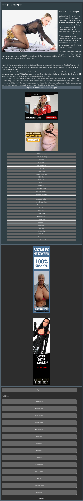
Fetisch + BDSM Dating (41, 157)
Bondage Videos (41, 171)
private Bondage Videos (41, 194)
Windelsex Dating (41, 234)
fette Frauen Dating (39, 485)
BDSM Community (41, 154)
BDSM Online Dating (41, 165)
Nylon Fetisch (41, 211)
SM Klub (41, 183)
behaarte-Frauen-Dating (41, 240)
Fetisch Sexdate (39, 422)
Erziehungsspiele (41, 205)
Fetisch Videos (41, 213)
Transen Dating (41, 231)
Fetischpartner (39, 401)
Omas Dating (41, 222)
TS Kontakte (41, 228)
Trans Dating (39, 443)
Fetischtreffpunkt (41, 216)
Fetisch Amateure (39, 471)
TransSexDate (41, 225)
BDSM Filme (41, 177)
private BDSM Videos (41, 191)
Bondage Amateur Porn (41, 174)
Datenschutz (41, 498)
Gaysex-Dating (41, 237)
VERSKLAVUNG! (39, 415)
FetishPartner (41, 168)
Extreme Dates (41, 219)
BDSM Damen (39, 457)
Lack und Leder (41, 208)
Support (39, 390)
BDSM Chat (41, 159)
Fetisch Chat (39, 436)
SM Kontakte (41, 180)
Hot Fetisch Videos (39, 464)
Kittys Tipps (39, 492)
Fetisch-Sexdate (41, 162)
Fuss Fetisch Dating (41, 188)
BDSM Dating (41, 186)
